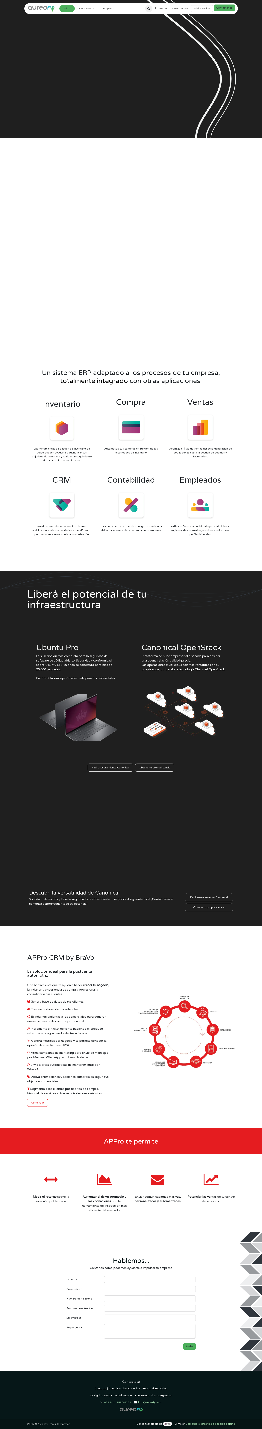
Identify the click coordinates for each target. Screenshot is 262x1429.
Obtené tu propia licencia (154, 767)
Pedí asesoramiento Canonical (110, 767)
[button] (148, 8)
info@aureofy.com (149, 1402)
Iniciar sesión (202, 8)
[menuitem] (67, 8)
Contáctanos (224, 7)
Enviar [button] (189, 1346)
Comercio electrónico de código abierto (210, 1424)
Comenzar (37, 1102)
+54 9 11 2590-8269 (117, 1402)
